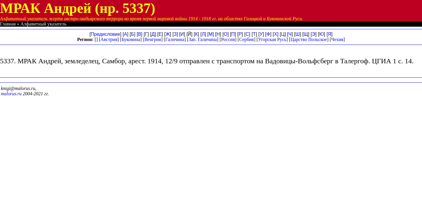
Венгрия (152, 39)
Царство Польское (309, 39)
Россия (228, 39)
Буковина (130, 39)
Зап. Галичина (202, 39)
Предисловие (105, 34)
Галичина (174, 39)
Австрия (108, 39)
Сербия (246, 39)
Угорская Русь (272, 39)
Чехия (337, 39)
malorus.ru (11, 93)
